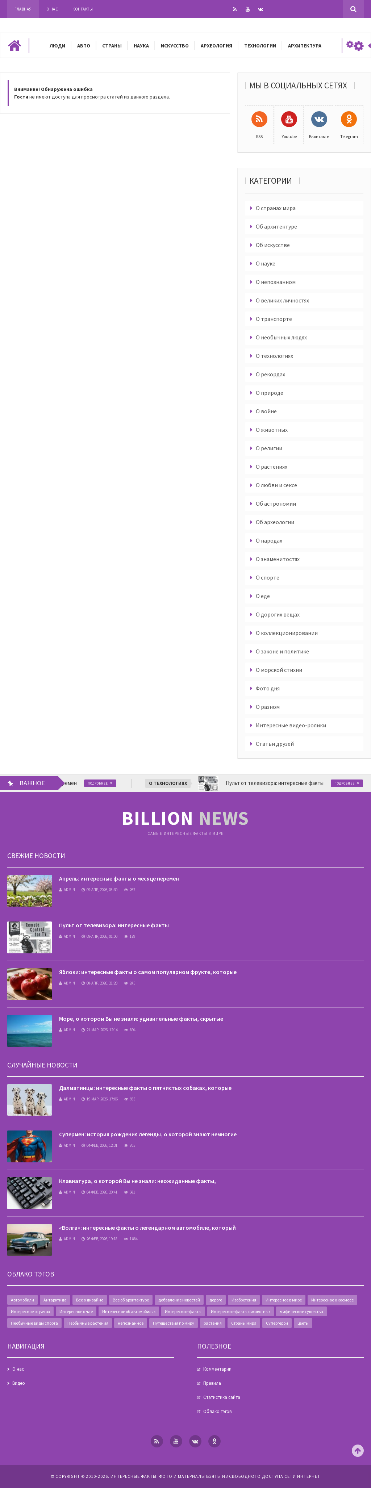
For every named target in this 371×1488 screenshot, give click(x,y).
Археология (216, 45)
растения (213, 1323)
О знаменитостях (278, 559)
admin (67, 889)
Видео (18, 1383)
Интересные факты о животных (240, 1311)
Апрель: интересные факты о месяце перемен (119, 878)
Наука (141, 45)
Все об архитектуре (131, 1300)
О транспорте (274, 318)
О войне (266, 411)
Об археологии (275, 522)
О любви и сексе (276, 485)
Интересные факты (183, 1311)
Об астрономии (276, 503)
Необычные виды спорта (34, 1323)
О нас (52, 9)
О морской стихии (279, 669)
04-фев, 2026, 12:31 (99, 1145)
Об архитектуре (276, 226)
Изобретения (244, 1300)
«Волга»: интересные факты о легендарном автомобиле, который (147, 1227)
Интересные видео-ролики (291, 725)
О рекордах (270, 374)
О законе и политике (282, 651)
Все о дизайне (89, 1300)
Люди (57, 45)
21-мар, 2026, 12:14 (100, 1029)
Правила (212, 1383)
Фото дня (268, 688)
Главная (23, 9)
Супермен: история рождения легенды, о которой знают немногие (148, 1134)
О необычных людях (281, 337)
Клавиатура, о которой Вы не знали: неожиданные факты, (137, 1180)
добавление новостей (179, 1300)
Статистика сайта (221, 1397)
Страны (112, 45)
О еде (263, 595)
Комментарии (217, 1369)
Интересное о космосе (332, 1300)
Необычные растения (87, 1323)
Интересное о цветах (30, 1311)
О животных (272, 429)
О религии (269, 448)
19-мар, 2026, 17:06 (100, 1099)
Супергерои (277, 1323)
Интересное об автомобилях (128, 1311)
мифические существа (301, 1311)
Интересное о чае (76, 1311)
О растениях (271, 466)
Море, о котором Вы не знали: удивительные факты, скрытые (141, 1018)
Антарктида (55, 1300)
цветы (303, 1323)
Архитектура (304, 45)
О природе (269, 392)
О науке (265, 263)
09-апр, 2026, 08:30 (99, 889)
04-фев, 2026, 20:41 (99, 1192)
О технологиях (274, 355)
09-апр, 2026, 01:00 (99, 936)
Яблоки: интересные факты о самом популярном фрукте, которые (148, 971)
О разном (268, 706)
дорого (215, 1300)
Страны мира (244, 1323)
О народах (269, 540)
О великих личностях (282, 300)
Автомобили (22, 1300)
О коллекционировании (287, 632)
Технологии (260, 45)
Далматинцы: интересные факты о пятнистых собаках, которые (145, 1087)
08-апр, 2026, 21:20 (99, 983)
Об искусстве (273, 244)
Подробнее (118, 783)
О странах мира (276, 208)
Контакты (82, 9)
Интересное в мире (284, 1300)
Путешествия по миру (173, 1323)
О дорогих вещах (278, 614)
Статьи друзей (275, 743)
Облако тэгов (217, 1411)
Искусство (175, 45)
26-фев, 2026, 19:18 (99, 1238)
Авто (83, 45)
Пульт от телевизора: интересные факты (114, 925)
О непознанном (276, 281)
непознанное (130, 1323)
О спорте (267, 577)
